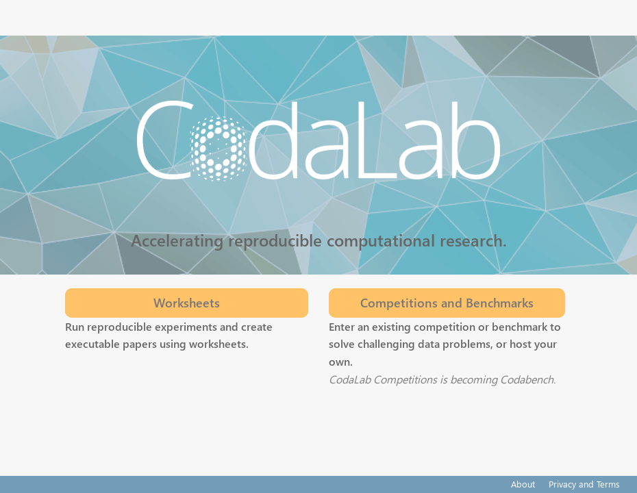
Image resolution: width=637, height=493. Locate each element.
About (523, 484)
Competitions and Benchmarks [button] (447, 302)
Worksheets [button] (186, 302)
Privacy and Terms (584, 484)
